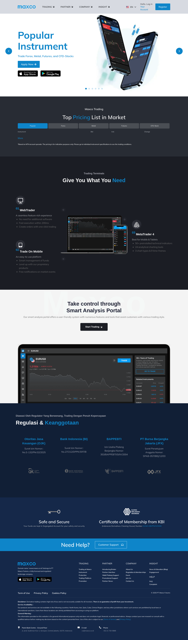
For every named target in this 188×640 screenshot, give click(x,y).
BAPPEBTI (114, 440)
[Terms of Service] (109, 619)
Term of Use (24, 593)
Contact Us (130, 581)
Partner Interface (108, 572)
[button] (8, 51)
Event (128, 575)
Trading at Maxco (85, 569)
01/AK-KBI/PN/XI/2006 (152, 526)
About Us (129, 569)
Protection (83, 575)
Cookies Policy (59, 593)
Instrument (83, 572)
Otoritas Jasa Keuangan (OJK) (33, 441)
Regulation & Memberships (136, 572)
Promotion (83, 581)
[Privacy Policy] (125, 619)
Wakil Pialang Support (110, 575)
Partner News (107, 581)
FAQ (151, 581)
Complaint (153, 584)
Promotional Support (110, 578)
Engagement (154, 572)
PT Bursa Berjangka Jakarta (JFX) (154, 441)
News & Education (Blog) (158, 569)
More (20, 138)
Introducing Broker (109, 569)
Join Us (128, 578)
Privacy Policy (41, 593)
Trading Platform (85, 578)
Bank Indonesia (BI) (74, 439)
